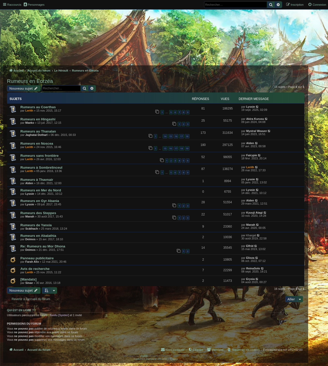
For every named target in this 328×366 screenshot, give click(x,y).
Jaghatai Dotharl (36, 134)
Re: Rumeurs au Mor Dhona (42, 246)
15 (170, 136)
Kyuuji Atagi (254, 212)
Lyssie (250, 106)
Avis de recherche (35, 269)
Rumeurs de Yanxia (36, 225)
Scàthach (31, 228)
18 (187, 136)
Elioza (250, 257)
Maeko (29, 122)
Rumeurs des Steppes (38, 213)
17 (181, 136)
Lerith (29, 110)
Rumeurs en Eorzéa (30, 81)
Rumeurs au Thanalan (38, 131)
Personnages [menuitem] (34, 4)
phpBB (144, 356)
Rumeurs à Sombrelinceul (41, 167)
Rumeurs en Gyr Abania (39, 201)
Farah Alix (32, 261)
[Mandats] (28, 279)
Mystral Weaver (256, 131)
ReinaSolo (253, 268)
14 (165, 136)
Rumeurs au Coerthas (38, 107)
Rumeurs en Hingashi (37, 119)
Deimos (30, 239)
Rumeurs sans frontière (39, 156)
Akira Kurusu (255, 118)
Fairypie (251, 155)
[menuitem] (317, 5)
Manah (29, 216)
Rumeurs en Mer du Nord (40, 190)
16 (176, 136)
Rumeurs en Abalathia (38, 236)
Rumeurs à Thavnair (36, 180)
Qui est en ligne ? (20, 310)
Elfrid (249, 245)
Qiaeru (174, 358)
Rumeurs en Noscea (36, 143)
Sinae (29, 282)
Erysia (250, 279)
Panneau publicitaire (37, 258)
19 (187, 148)
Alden (250, 143)
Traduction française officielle (150, 358)
